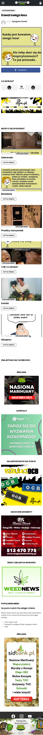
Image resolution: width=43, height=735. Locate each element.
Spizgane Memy (22, 154)
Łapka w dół (33, 87)
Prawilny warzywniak (12, 230)
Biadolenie (6, 194)
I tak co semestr (9, 266)
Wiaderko (6, 339)
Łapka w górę (9, 87)
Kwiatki (5, 303)
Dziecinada (7, 157)
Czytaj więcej (8, 162)
